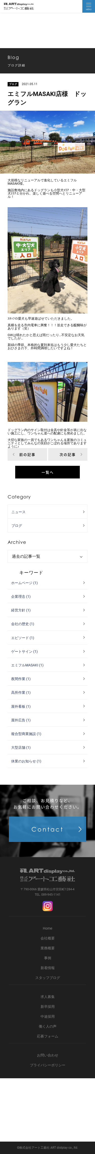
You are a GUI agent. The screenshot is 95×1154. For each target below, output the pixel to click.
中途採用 (48, 1016)
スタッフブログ (47, 977)
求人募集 (48, 996)
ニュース (18, 512)
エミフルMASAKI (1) (27, 665)
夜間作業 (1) (21, 679)
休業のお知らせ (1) (26, 761)
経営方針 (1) (21, 610)
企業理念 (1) (21, 596)
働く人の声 (47, 1026)
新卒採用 (48, 1006)
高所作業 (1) (21, 692)
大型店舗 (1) (21, 747)
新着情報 (48, 968)
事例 (47, 958)
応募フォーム (47, 1036)
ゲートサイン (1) (24, 651)
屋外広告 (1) (21, 720)
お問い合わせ (47, 1055)
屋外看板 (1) (21, 706)
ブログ (16, 526)
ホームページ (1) (24, 583)
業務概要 (48, 948)
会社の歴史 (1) (22, 624)
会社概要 (48, 938)
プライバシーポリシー (47, 1065)
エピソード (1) (22, 638)
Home (47, 928)
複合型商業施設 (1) (26, 734)
